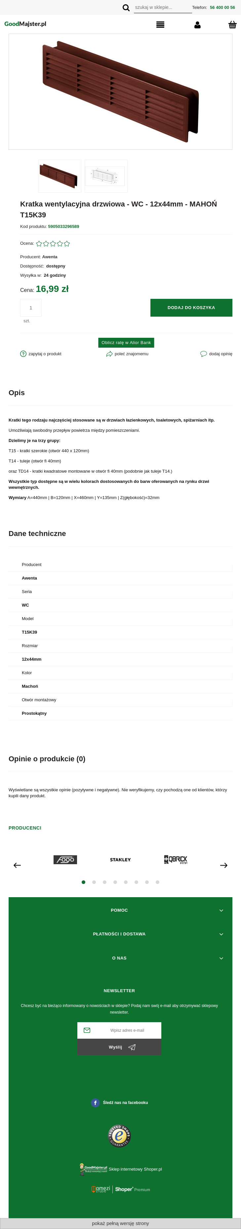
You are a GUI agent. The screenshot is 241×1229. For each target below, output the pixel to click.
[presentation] (17, 865)
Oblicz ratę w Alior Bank (126, 342)
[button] (146, 25)
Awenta (50, 256)
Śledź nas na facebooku (119, 1102)
